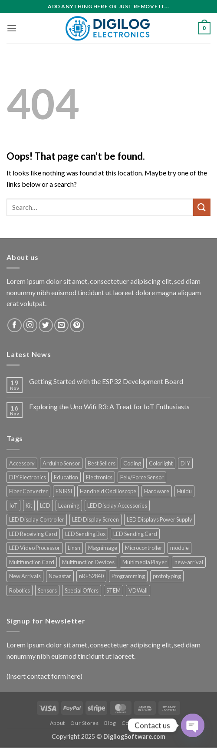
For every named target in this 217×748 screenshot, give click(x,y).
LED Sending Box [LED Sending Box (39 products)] (85, 533)
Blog (110, 723)
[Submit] (201, 207)
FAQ (161, 723)
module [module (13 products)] (179, 547)
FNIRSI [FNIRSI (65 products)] (64, 491)
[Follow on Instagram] (30, 325)
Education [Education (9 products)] (66, 477)
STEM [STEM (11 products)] (113, 590)
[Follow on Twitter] (46, 325)
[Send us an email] (61, 325)
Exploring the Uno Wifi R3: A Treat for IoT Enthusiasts (109, 406)
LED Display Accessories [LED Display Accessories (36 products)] (117, 505)
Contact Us (136, 723)
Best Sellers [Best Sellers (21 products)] (101, 463)
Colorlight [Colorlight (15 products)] (161, 463)
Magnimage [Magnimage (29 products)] (102, 547)
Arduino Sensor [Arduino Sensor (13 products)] (61, 463)
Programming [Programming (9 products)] (128, 576)
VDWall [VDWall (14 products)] (138, 590)
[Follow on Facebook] (14, 325)
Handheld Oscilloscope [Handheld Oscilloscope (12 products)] (108, 491)
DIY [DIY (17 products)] (185, 463)
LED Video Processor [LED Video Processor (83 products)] (34, 547)
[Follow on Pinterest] (77, 325)
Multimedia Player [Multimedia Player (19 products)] (144, 562)
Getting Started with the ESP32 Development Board (106, 381)
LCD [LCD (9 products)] (45, 505)
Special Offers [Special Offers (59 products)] (82, 590)
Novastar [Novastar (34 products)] (60, 576)
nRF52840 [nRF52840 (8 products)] (91, 576)
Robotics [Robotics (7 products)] (19, 590)
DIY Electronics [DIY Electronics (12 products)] (27, 477)
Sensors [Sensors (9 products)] (47, 590)
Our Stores (84, 723)
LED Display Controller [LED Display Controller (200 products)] (36, 519)
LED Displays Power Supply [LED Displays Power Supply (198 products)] (159, 519)
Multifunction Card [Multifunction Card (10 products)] (31, 562)
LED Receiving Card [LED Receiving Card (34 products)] (33, 533)
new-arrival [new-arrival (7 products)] (188, 562)
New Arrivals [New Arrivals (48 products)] (25, 576)
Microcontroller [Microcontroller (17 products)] (143, 547)
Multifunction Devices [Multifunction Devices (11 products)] (88, 562)
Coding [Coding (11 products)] (132, 463)
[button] (12, 28)
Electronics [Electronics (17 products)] (99, 477)
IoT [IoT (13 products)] (13, 505)
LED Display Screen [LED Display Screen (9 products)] (95, 519)
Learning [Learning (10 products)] (68, 505)
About (57, 723)
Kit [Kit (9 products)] (29, 505)
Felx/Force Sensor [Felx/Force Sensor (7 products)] (142, 477)
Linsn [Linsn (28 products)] (74, 547)
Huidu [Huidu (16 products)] (184, 491)
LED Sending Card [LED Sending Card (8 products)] (135, 533)
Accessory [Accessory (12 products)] (22, 463)
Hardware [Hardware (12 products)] (156, 491)
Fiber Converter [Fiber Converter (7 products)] (28, 491)
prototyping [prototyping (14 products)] (167, 576)
